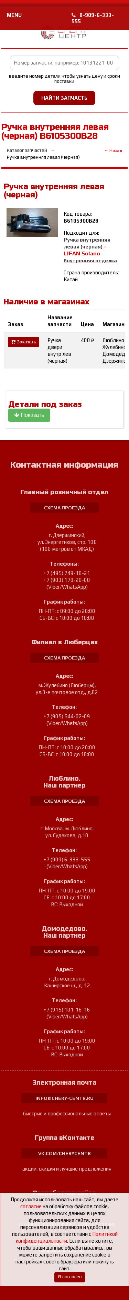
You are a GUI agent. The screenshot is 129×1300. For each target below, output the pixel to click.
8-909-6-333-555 (93, 18)
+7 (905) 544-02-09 (67, 716)
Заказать (23, 341)
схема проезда (64, 507)
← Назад (113, 150)
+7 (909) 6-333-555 (67, 859)
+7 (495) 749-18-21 (67, 573)
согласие (31, 1206)
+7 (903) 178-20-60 (67, 580)
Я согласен (69, 1276)
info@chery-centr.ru (64, 1098)
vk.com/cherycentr (64, 1153)
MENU (14, 15)
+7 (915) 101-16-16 (67, 1010)
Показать (29, 415)
